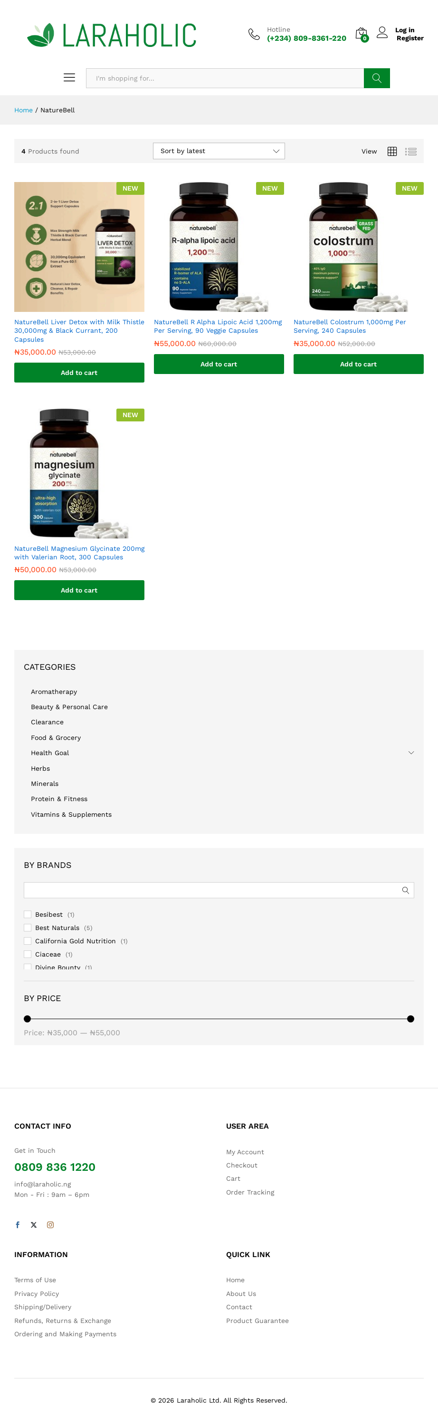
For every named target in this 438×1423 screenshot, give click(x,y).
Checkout (241, 1165)
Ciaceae (48, 954)
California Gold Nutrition (75, 941)
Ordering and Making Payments (65, 1334)
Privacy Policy (36, 1293)
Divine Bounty (57, 967)
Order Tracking (250, 1192)
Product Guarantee (257, 1320)
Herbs (40, 768)
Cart (233, 1178)
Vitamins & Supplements (71, 814)
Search (377, 78)
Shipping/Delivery (42, 1307)
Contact (239, 1307)
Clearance (47, 722)
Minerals (44, 783)
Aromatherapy (54, 691)
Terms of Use (35, 1280)
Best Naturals (57, 927)
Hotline (278, 29)
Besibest (49, 914)
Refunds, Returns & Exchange (62, 1320)
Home (235, 1280)
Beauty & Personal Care (69, 707)
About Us (241, 1293)
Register (410, 38)
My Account (245, 1152)
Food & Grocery (56, 737)
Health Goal (50, 753)
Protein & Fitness (59, 799)
